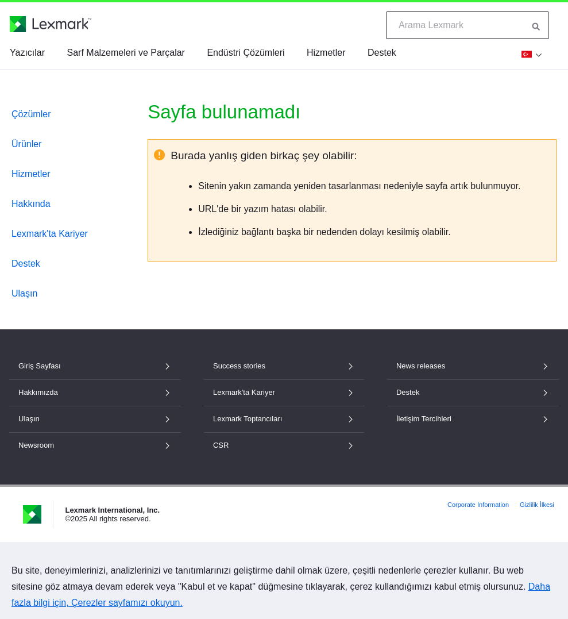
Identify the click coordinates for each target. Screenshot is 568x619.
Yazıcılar (27, 52)
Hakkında (31, 204)
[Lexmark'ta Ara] (536, 25)
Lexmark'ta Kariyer (49, 234)
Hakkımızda (95, 392)
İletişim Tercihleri (473, 418)
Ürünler (26, 144)
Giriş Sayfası (95, 366)
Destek (382, 52)
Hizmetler (326, 52)
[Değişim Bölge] (530, 54)
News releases (473, 366)
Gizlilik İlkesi (537, 504)
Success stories (284, 366)
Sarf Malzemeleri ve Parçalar (126, 52)
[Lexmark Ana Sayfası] (50, 24)
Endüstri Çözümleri (245, 52)
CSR (284, 445)
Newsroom (95, 445)
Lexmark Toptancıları (284, 418)
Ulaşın (24, 293)
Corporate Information (478, 504)
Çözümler (31, 114)
